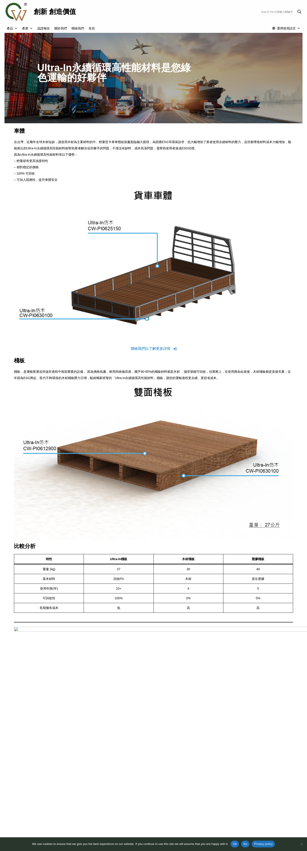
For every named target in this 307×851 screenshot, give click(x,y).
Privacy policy (263, 844)
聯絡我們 (77, 28)
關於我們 (60, 28)
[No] (301, 844)
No (245, 844)
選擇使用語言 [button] (288, 28)
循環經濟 (88, 833)
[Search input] (278, 12)
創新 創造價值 (55, 11)
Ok (235, 844)
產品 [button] (12, 28)
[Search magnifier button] (299, 12)
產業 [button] (27, 28)
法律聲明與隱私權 (215, 829)
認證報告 (43, 28)
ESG (85, 829)
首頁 (92, 28)
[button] (153, 349)
